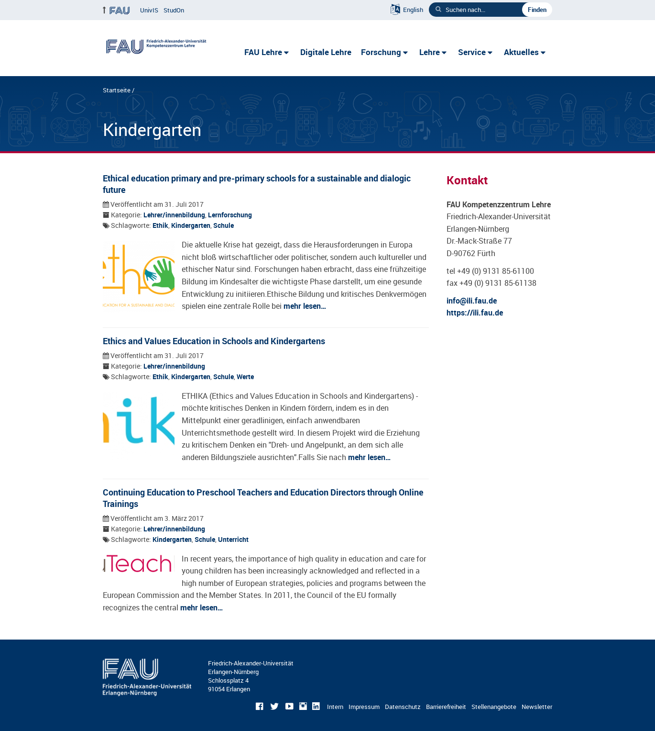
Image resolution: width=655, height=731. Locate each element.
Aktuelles (521, 51)
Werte (245, 376)
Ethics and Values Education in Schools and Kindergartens (214, 341)
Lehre (429, 51)
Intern (335, 706)
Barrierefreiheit (446, 706)
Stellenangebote (493, 706)
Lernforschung (230, 215)
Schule (223, 225)
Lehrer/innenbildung (174, 215)
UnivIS (149, 10)
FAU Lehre (263, 51)
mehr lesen (302, 306)
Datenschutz (403, 706)
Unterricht (233, 539)
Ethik (160, 225)
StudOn (174, 10)
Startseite (117, 90)
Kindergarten (190, 225)
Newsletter (537, 706)
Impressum (364, 706)
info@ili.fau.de (472, 300)
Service (472, 51)
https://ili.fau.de (475, 312)
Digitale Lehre (325, 51)
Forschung (381, 51)
